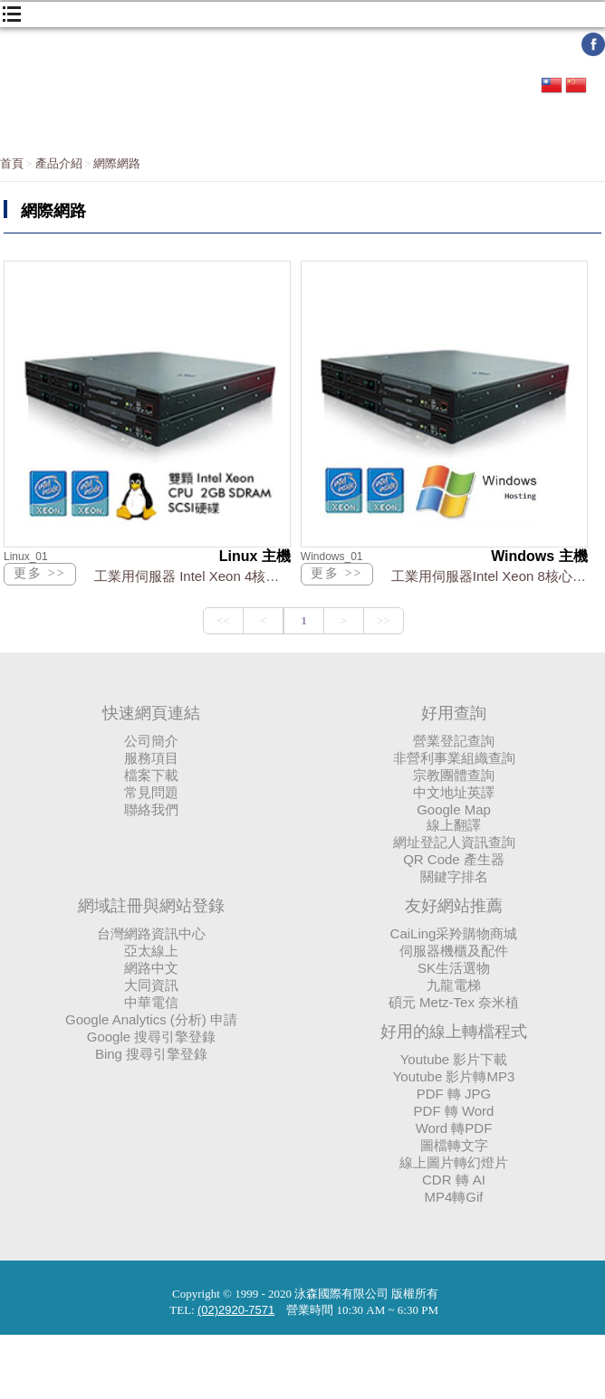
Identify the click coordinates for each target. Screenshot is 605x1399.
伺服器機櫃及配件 (453, 950)
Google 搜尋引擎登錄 (151, 1036)
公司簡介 (151, 740)
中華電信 (151, 1002)
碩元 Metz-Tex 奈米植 (454, 1002)
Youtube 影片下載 (454, 1059)
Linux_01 (26, 556)
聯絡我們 (151, 809)
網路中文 (151, 967)
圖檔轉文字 (454, 1145)
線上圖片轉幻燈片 (453, 1162)
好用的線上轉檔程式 (453, 1032)
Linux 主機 (255, 556)
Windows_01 (332, 556)
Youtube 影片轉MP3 (454, 1076)
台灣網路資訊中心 (151, 933)
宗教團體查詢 (454, 775)
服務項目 (151, 758)
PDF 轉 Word (454, 1110)
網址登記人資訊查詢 (454, 842)
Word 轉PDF (454, 1128)
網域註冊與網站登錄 (151, 906)
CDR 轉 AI (453, 1179)
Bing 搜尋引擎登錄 (151, 1053)
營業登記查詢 (454, 740)
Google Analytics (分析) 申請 (151, 1019)
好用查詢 (453, 713)
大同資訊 (151, 985)
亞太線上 (151, 950)
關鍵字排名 (454, 876)
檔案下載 (151, 775)
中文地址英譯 (454, 792)
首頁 (12, 163)
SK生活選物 (454, 967)
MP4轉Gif (453, 1196)
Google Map (454, 809)
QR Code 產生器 (453, 859)
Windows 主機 (539, 556)
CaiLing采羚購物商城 (454, 933)
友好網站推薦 (454, 906)
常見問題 (151, 792)
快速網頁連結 (151, 713)
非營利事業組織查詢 (454, 758)
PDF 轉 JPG (454, 1093)
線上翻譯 (454, 825)
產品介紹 (58, 163)
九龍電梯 (454, 985)
